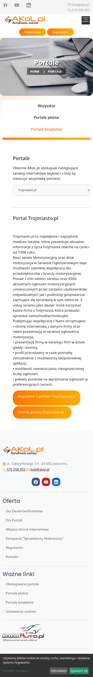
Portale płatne (17, 593)
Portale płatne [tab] (46, 117)
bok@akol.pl (80, 5)
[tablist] (52, 190)
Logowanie (60, 32)
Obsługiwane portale (22, 584)
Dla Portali (14, 520)
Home (34, 71)
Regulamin (14, 547)
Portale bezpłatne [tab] (46, 129)
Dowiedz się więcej (15, 671)
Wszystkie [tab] (46, 105)
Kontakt (12, 556)
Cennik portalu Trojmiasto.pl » (42, 412)
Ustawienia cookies (21, 611)
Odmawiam (59, 671)
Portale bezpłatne (20, 602)
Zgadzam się (78, 671)
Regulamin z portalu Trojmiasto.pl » (46, 396)
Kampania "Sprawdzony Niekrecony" (35, 538)
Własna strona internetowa (27, 529)
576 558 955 (80, 10)
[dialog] (46, 665)
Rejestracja (32, 32)
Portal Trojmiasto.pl (35, 218)
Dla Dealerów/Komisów (24, 511)
